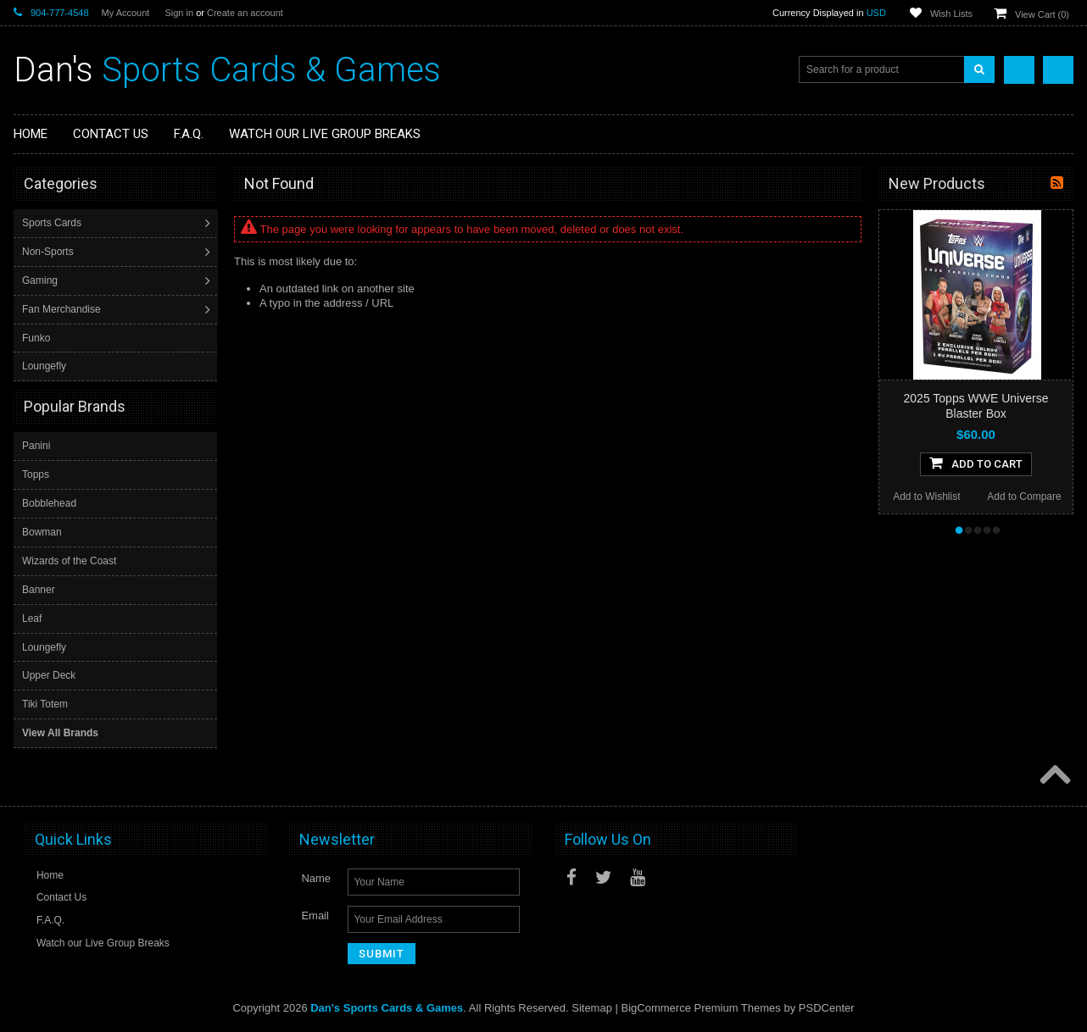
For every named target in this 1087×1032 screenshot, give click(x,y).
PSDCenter (827, 1007)
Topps (35, 474)
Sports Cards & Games (227, 70)
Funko (38, 338)
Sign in (178, 13)
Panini (36, 445)
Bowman (42, 531)
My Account (126, 13)
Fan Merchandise (63, 309)
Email (315, 914)
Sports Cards (53, 223)
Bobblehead (49, 502)
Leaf (32, 618)
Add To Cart (976, 462)
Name (316, 877)
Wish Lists (951, 13)
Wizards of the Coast (69, 560)
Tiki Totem (45, 703)
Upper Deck (48, 674)
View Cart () (1042, 14)
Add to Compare (1024, 496)
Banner (38, 589)
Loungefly (46, 366)
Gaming (41, 280)
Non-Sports (49, 252)
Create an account (245, 13)
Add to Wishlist (926, 496)
